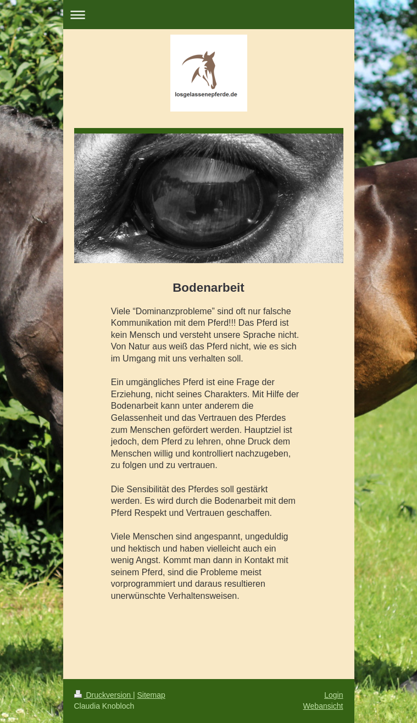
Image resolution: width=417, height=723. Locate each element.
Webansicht (323, 706)
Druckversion (103, 695)
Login (333, 695)
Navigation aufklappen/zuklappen (209, 14)
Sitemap (151, 695)
